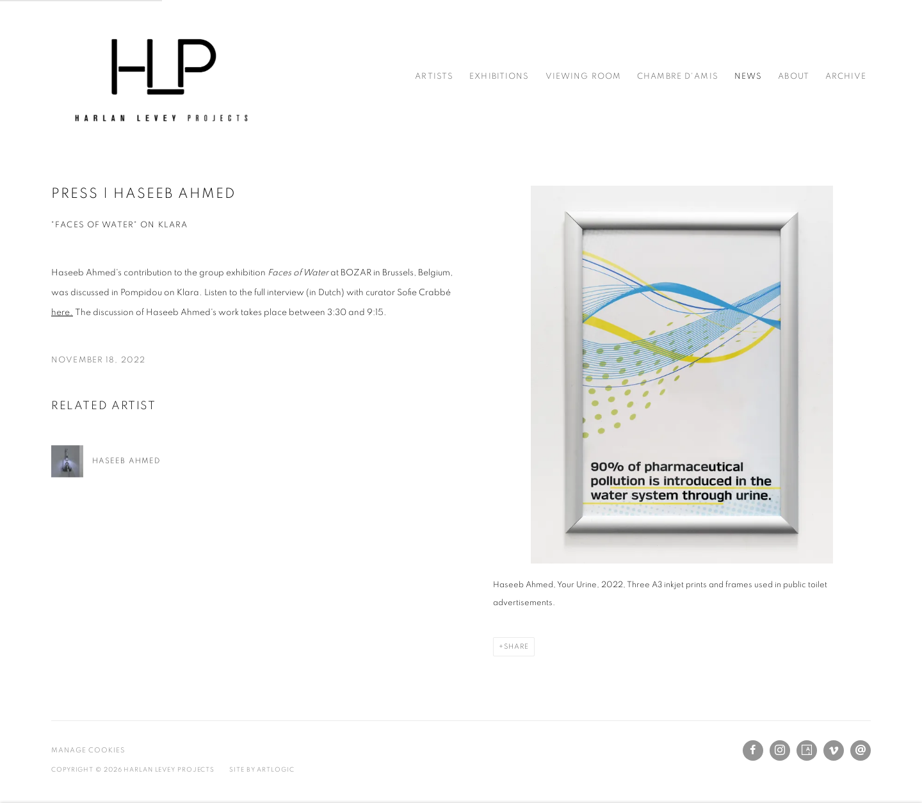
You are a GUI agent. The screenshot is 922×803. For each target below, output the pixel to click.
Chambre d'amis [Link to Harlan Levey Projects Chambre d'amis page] (677, 76)
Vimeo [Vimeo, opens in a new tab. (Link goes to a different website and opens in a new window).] (833, 750)
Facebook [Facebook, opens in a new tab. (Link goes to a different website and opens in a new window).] (753, 750)
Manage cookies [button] (88, 750)
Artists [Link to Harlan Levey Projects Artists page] (434, 76)
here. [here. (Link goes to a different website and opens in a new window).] (62, 312)
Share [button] (516, 646)
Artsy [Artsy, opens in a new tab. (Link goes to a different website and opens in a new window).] (807, 750)
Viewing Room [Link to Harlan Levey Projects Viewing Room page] (584, 76)
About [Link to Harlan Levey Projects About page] (793, 76)
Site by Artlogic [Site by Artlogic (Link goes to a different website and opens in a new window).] (261, 769)
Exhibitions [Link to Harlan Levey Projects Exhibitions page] (499, 76)
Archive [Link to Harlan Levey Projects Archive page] (845, 76)
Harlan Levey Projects (160, 77)
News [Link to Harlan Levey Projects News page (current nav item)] (748, 76)
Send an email (860, 750)
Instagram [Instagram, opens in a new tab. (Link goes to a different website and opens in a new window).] (780, 750)
